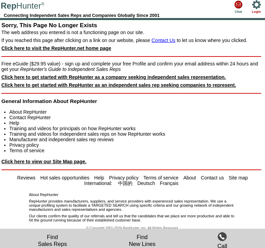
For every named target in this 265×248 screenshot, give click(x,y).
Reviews (26, 177)
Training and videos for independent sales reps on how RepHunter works (87, 134)
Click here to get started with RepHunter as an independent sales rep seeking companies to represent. (118, 85)
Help (14, 123)
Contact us (212, 177)
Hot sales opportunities (64, 177)
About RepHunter (28, 112)
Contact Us (163, 40)
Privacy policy (24, 145)
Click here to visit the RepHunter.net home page (56, 48)
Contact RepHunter (30, 117)
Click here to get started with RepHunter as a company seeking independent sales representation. (113, 77)
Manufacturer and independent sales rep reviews (61, 139)
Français (169, 183)
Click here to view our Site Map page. (44, 161)
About (189, 177)
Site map (238, 177)
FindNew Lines (142, 240)
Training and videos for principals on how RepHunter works (72, 128)
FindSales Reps (52, 240)
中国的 (125, 183)
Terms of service (27, 150)
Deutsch (146, 183)
